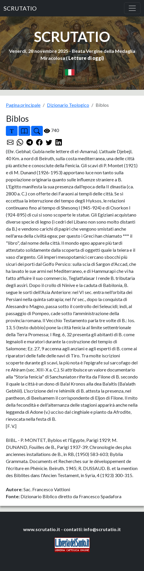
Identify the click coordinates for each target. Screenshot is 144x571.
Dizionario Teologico (68, 105)
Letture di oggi (85, 58)
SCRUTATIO (20, 8)
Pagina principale (23, 105)
